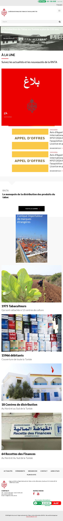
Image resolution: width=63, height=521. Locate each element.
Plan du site (31, 474)
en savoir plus (8, 38)
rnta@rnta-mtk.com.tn (11, 495)
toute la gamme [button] (31, 208)
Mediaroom (32, 471)
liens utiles (55, 471)
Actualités (8, 471)
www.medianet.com (31, 516)
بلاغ (2, 113)
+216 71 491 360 (8, 493)
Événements (20, 471)
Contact (43, 471)
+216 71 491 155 (18, 493)
